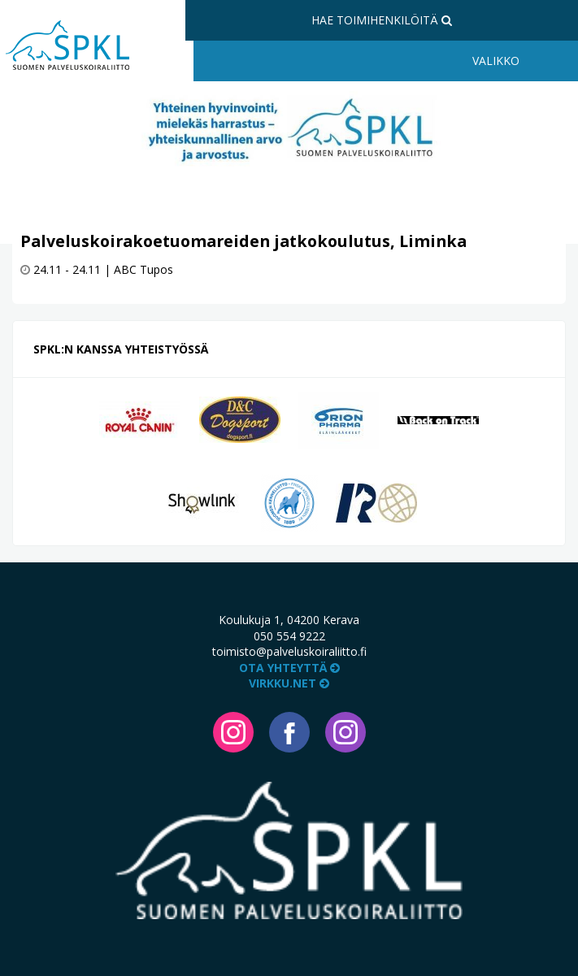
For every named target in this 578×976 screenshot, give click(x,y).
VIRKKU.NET (289, 683)
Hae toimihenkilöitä (381, 20)
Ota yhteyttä (289, 667)
